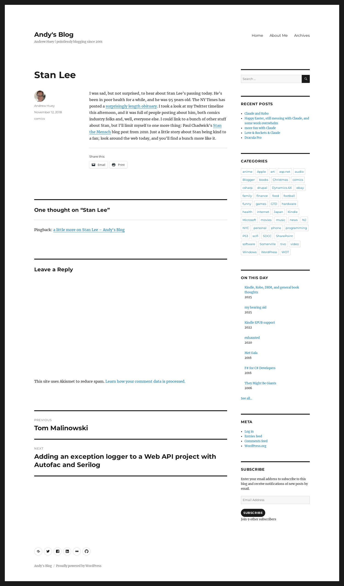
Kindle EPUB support (260, 323)
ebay (300, 188)
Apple (261, 171)
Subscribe (253, 513)
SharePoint (284, 236)
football (289, 196)
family (247, 196)
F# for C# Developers (260, 368)
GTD (274, 204)
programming (296, 228)
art (273, 171)
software (248, 244)
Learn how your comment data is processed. (145, 381)
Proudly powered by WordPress (79, 566)
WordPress (269, 252)
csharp (247, 188)
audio (299, 171)
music (280, 220)
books (263, 179)
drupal (262, 188)
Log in (249, 431)
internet (263, 212)
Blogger (248, 179)
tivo (283, 244)
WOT (285, 252)
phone (276, 228)
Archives (302, 35)
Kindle (293, 212)
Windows (249, 252)
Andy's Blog (54, 34)
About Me (279, 35)
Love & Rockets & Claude (262, 133)
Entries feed (253, 436)
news (294, 220)
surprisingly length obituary (131, 106)
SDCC (267, 236)
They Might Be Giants (260, 383)
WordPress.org (255, 446)
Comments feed (256, 441)
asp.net (284, 171)
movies (266, 220)
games (261, 204)
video (294, 244)
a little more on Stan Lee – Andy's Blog (89, 229)
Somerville (268, 244)
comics (39, 118)
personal (260, 228)
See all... (246, 398)
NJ (304, 220)
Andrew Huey (44, 106)
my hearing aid (255, 307)
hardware (289, 204)
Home (257, 35)
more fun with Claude (260, 128)
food (275, 196)
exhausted (252, 338)
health (247, 212)
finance (262, 196)
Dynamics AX (282, 188)
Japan (278, 212)
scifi (255, 236)
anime (247, 171)
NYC (245, 228)
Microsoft (249, 220)
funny (246, 204)
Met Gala (251, 353)
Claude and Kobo (257, 114)
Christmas (280, 179)
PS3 (245, 236)
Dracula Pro (253, 138)
